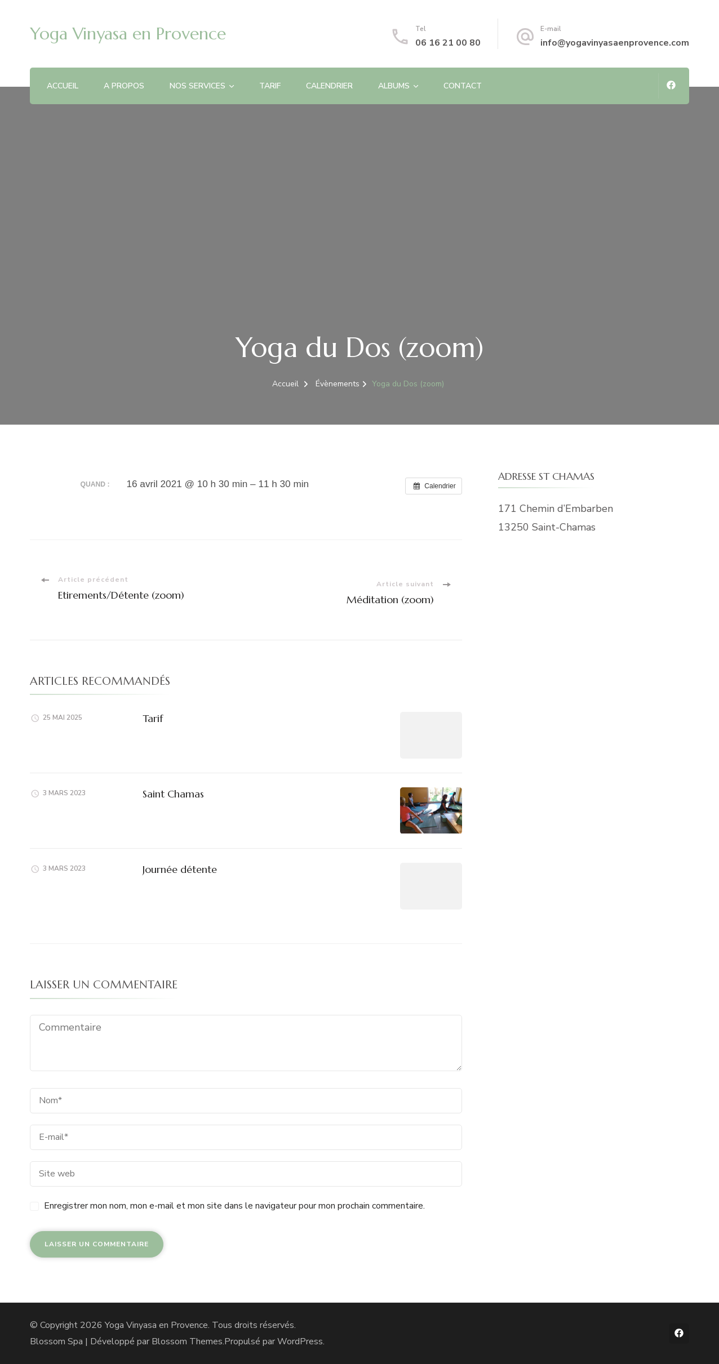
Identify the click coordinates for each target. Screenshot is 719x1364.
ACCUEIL (62, 86)
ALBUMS (394, 86)
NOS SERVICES (197, 86)
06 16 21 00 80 (448, 43)
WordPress (300, 1341)
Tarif (153, 718)
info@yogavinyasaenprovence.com (614, 43)
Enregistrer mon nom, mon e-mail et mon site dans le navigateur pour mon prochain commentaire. (234, 1206)
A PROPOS (124, 86)
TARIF (270, 86)
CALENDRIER (329, 86)
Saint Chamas (173, 793)
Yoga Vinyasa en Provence (128, 33)
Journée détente (180, 869)
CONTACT (462, 86)
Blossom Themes (187, 1341)
